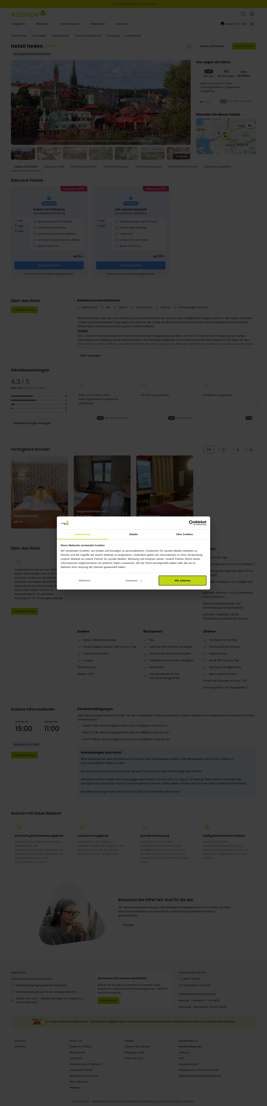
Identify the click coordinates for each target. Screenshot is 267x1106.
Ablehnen (84, 580)
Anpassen (133, 580)
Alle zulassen (182, 580)
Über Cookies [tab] (184, 534)
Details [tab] (133, 534)
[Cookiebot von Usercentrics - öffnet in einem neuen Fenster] (191, 523)
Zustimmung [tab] (82, 534)
